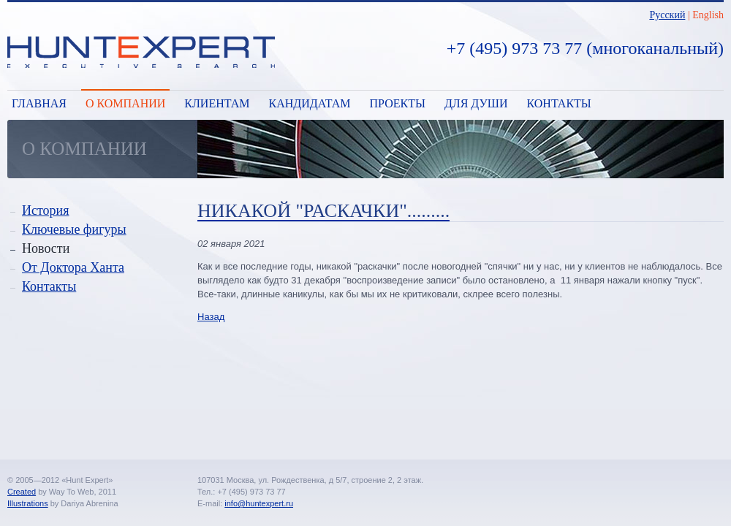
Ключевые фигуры (74, 229)
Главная (39, 103)
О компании (125, 103)
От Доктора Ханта (73, 267)
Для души (476, 103)
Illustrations (27, 503)
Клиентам (216, 103)
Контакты (559, 103)
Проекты (397, 103)
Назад (210, 316)
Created (21, 491)
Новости (45, 248)
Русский (667, 14)
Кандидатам (309, 103)
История (45, 210)
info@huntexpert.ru (258, 503)
